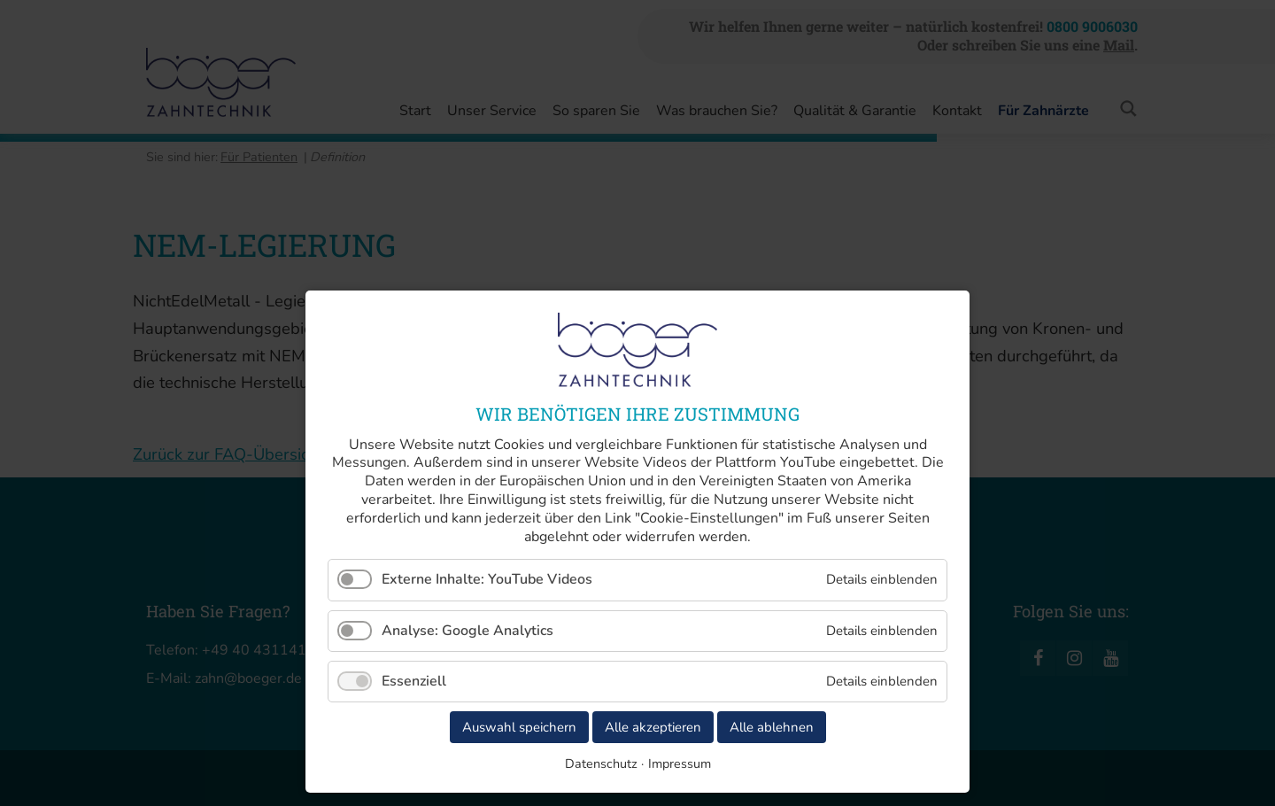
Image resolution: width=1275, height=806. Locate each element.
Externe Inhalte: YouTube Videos (487, 579)
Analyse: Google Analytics (467, 630)
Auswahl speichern (519, 727)
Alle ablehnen (772, 727)
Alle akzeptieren (653, 727)
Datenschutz (601, 763)
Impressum (679, 763)
